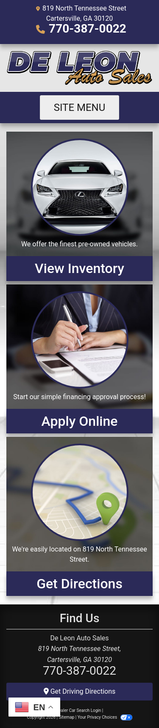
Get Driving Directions (80, 691)
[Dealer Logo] (79, 68)
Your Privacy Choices (105, 717)
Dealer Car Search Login (78, 710)
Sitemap (66, 717)
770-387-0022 (87, 29)
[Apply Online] (79, 358)
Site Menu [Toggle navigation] (80, 107)
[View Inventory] (79, 206)
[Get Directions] (79, 516)
